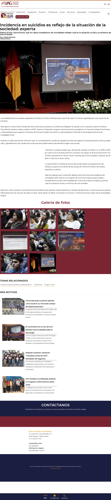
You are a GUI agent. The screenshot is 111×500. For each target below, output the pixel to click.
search (108, 14)
